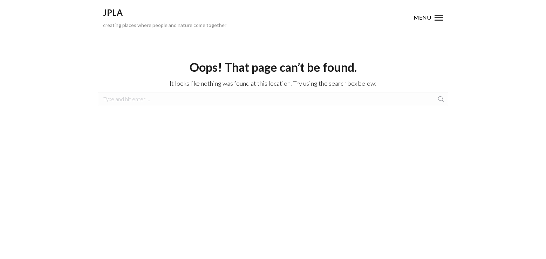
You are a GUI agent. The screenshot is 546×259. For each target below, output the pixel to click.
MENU (422, 17)
